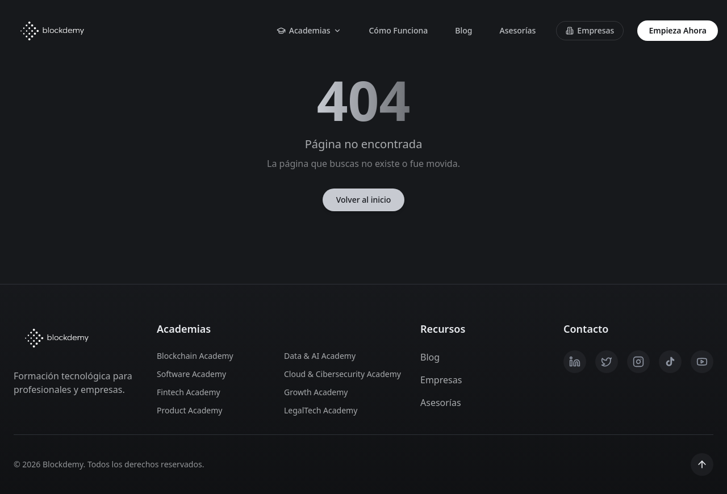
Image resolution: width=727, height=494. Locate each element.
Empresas (590, 30)
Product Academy (189, 410)
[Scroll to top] (702, 464)
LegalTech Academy (320, 410)
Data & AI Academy (320, 355)
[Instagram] (638, 361)
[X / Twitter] (606, 361)
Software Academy (191, 374)
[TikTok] (670, 361)
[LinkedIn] (574, 361)
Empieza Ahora (678, 30)
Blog (463, 30)
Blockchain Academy (195, 355)
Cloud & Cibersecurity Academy (341, 374)
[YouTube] (702, 361)
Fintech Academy (188, 392)
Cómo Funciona (398, 30)
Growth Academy (316, 392)
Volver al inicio (363, 199)
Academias (309, 30)
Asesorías (517, 30)
